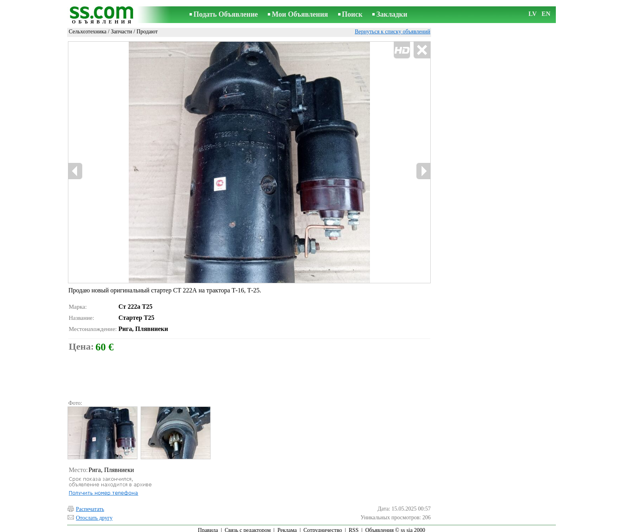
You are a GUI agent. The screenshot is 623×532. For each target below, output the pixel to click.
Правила (208, 527)
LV (532, 13)
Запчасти (121, 32)
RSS (354, 527)
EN (546, 13)
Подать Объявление (225, 14)
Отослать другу (94, 514)
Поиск (352, 14)
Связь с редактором (248, 527)
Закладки (391, 14)
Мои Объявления (300, 14)
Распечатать (90, 506)
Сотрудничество (323, 527)
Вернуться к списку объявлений (392, 32)
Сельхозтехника (87, 32)
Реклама (287, 527)
